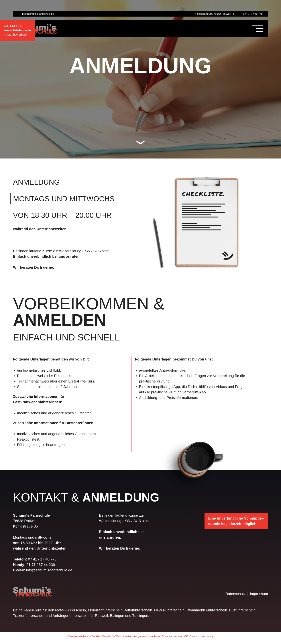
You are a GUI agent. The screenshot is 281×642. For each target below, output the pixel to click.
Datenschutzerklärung (202, 636)
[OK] (276, 637)
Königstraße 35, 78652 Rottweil (213, 13)
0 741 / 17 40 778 (253, 13)
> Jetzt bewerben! (15, 34)
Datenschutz (235, 594)
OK (186, 636)
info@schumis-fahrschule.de (38, 13)
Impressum (259, 594)
